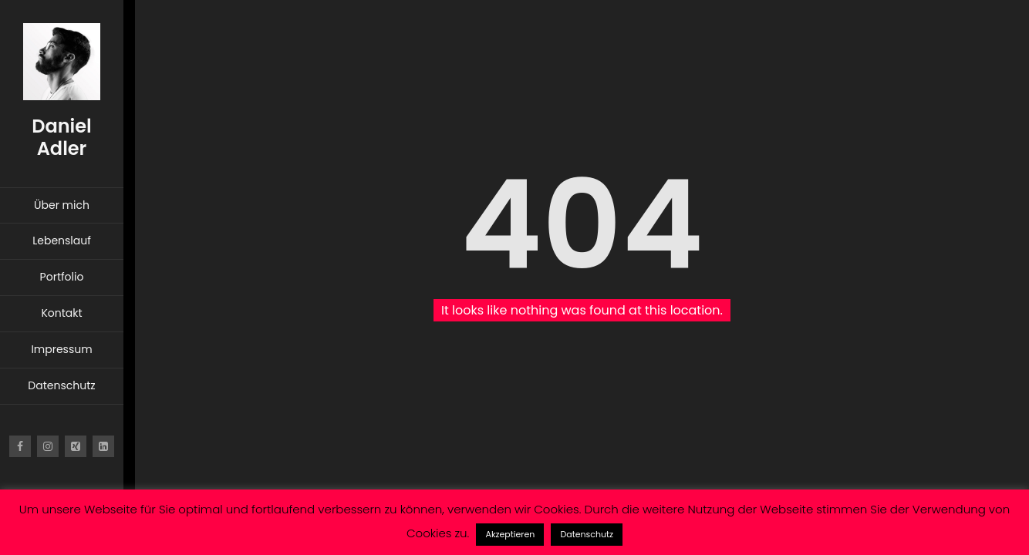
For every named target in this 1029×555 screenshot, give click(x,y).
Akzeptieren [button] (510, 534)
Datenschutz (586, 534)
